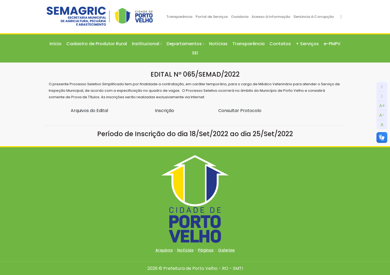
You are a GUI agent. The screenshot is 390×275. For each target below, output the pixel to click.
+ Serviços (307, 44)
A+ (382, 106)
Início (55, 44)
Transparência (179, 16)
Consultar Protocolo (239, 110)
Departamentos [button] (184, 44)
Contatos (280, 44)
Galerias (226, 250)
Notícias (218, 44)
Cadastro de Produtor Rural (96, 44)
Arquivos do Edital (89, 110)
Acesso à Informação (271, 16)
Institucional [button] (145, 44)
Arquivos (164, 250)
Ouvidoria (239, 16)
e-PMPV (332, 44)
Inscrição (164, 110)
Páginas (206, 250)
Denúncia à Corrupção (314, 16)
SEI (195, 53)
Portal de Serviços (212, 16)
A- (382, 115)
